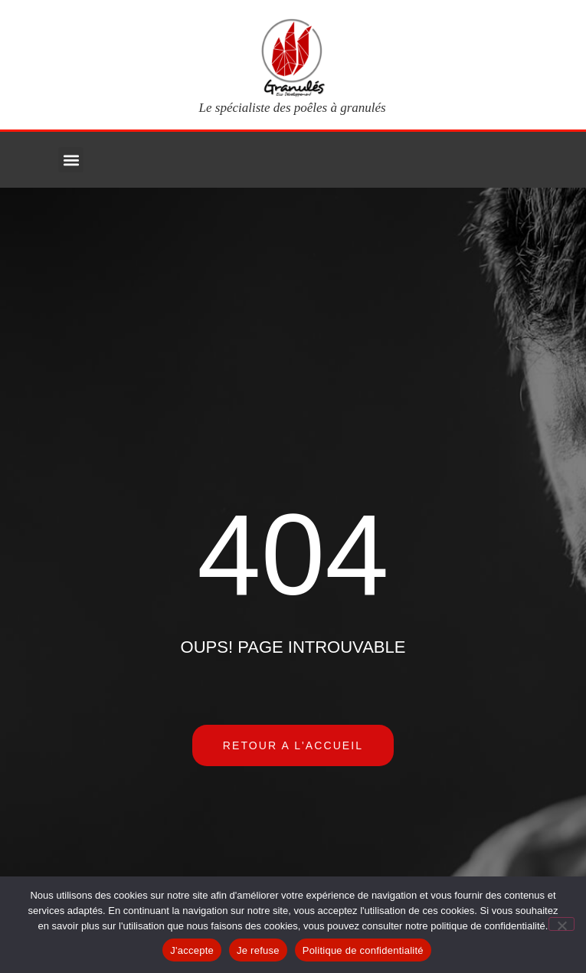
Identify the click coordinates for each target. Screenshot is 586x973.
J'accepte (192, 950)
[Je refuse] (561, 924)
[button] (70, 159)
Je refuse (258, 950)
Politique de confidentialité (363, 950)
